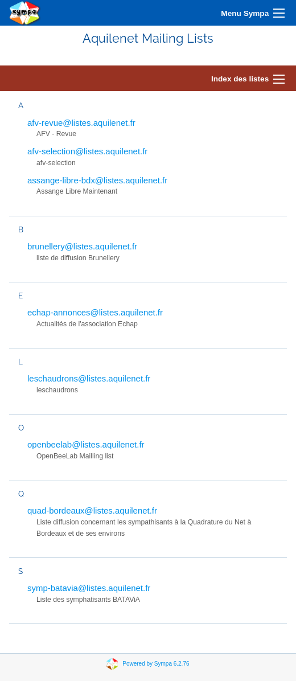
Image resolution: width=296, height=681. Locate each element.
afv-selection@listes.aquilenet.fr (87, 151)
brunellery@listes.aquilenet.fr (82, 246)
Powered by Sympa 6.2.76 (155, 664)
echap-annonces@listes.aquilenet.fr (95, 312)
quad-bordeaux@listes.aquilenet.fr (92, 510)
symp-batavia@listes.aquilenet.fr (88, 588)
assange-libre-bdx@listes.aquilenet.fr (97, 180)
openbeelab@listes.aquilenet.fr (86, 444)
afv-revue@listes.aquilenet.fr (81, 123)
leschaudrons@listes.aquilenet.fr (88, 378)
